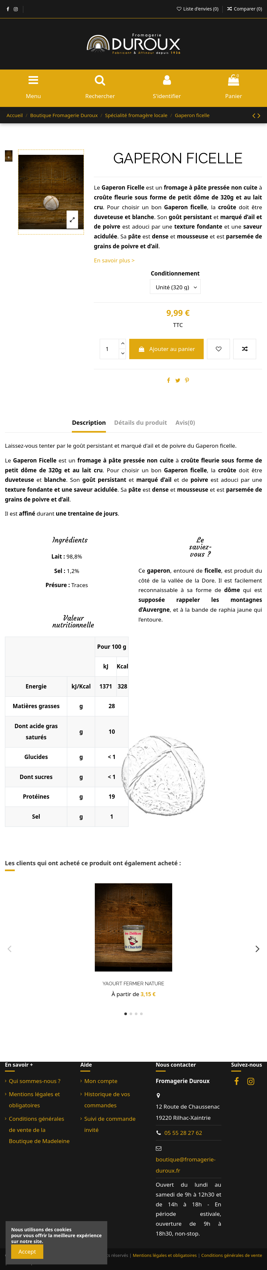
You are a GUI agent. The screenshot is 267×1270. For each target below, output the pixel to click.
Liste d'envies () (197, 9)
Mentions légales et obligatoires (34, 1099)
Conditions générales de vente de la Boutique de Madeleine (39, 1130)
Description (89, 422)
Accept (27, 1251)
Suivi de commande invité (109, 1124)
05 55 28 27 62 (183, 1133)
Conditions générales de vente (231, 1255)
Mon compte (100, 1081)
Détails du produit (140, 422)
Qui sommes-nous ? (34, 1081)
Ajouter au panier (166, 349)
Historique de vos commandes (107, 1099)
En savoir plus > (114, 260)
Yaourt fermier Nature (133, 984)
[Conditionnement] (175, 286)
